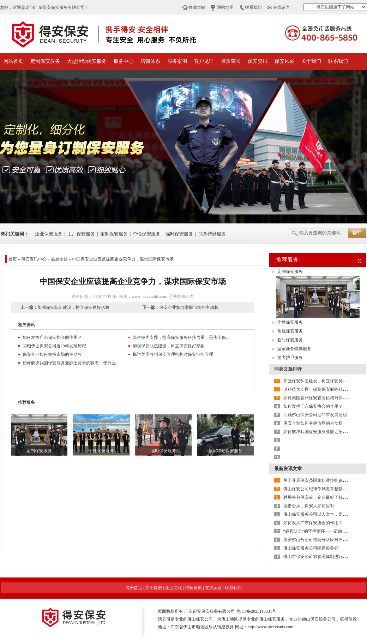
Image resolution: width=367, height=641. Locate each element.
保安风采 (284, 61)
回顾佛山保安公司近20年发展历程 (54, 345)
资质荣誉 (231, 61)
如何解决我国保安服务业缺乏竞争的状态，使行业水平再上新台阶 (72, 362)
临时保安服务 (179, 233)
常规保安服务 (290, 331)
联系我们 (253, 7)
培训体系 (150, 61)
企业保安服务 (48, 233)
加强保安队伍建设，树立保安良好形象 (73, 307)
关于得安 (153, 587)
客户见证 (204, 61)
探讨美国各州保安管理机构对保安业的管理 (173, 354)
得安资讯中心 (34, 259)
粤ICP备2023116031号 (256, 611)
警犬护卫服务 (290, 357)
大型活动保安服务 (87, 61)
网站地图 (225, 7)
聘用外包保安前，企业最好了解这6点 (318, 497)
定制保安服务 (45, 61)
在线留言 (281, 7)
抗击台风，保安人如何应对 (308, 505)
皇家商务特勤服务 (294, 348)
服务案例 (177, 61)
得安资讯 (193, 587)
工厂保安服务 (81, 233)
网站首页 (13, 61)
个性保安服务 (146, 233)
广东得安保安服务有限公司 (209, 611)
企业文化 (173, 587)
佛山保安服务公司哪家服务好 (310, 548)
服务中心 (123, 61)
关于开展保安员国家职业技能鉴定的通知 (321, 480)
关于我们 (311, 61)
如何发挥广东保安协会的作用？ (52, 337)
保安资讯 (257, 61)
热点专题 (59, 259)
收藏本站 (196, 7)
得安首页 (133, 587)
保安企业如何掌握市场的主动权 (188, 307)
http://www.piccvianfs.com (271, 626)
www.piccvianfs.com (149, 296)
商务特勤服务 (212, 233)
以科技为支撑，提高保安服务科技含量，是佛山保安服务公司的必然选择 (182, 337)
